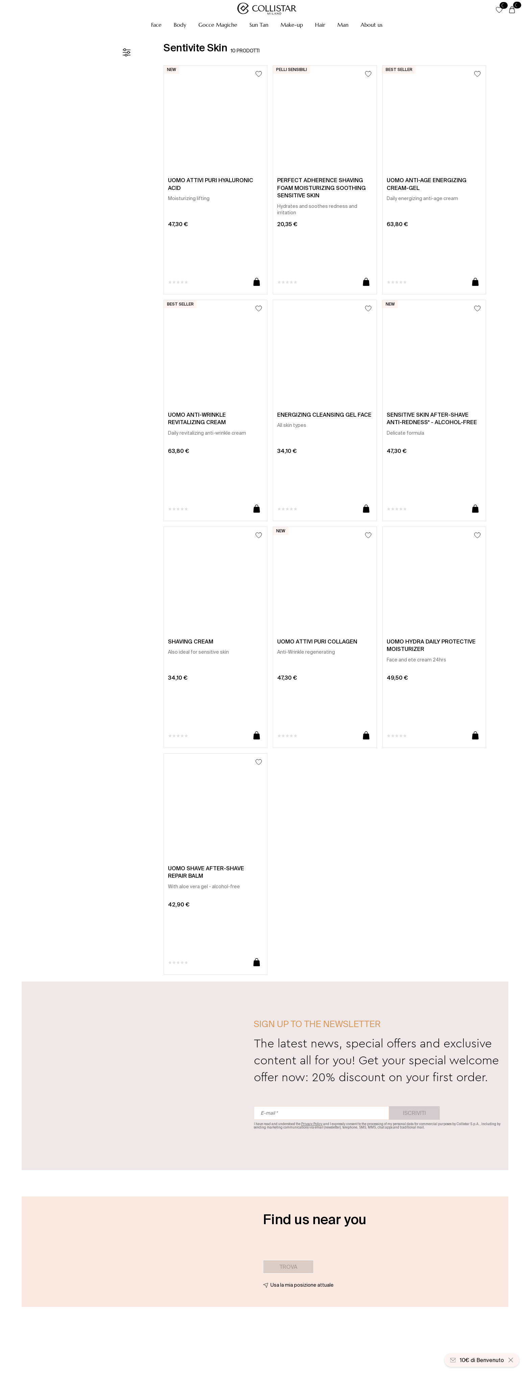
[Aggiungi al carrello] (257, 282)
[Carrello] (512, 10)
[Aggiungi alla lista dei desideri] (259, 74)
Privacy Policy (311, 1124)
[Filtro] (126, 52)
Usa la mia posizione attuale (302, 1285)
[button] (156, 24)
